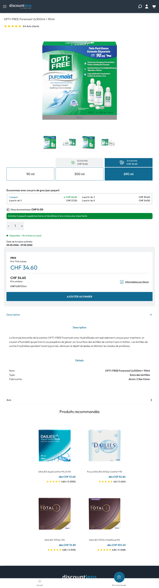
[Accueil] (39, 580)
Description (79, 314)
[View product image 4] (108, 142)
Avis (79, 399)
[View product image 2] (69, 142)
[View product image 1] (50, 142)
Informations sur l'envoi (134, 282)
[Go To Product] (54, 443)
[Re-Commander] (119, 577)
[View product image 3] (89, 142)
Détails (79, 360)
